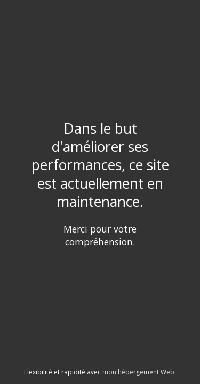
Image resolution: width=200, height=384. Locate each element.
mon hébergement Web (138, 372)
